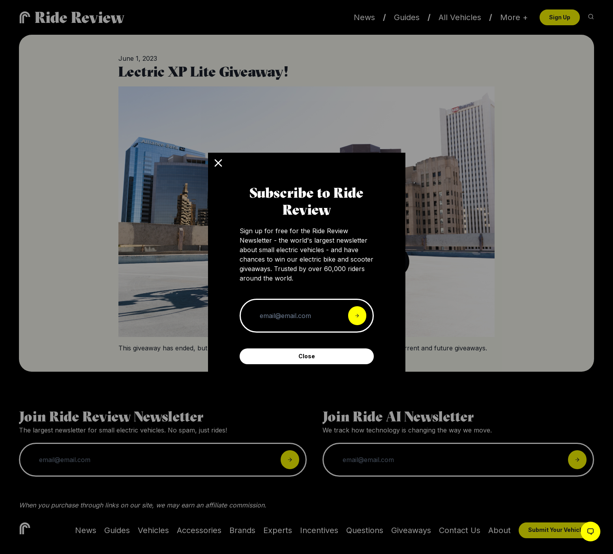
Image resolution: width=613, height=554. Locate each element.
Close (306, 356)
